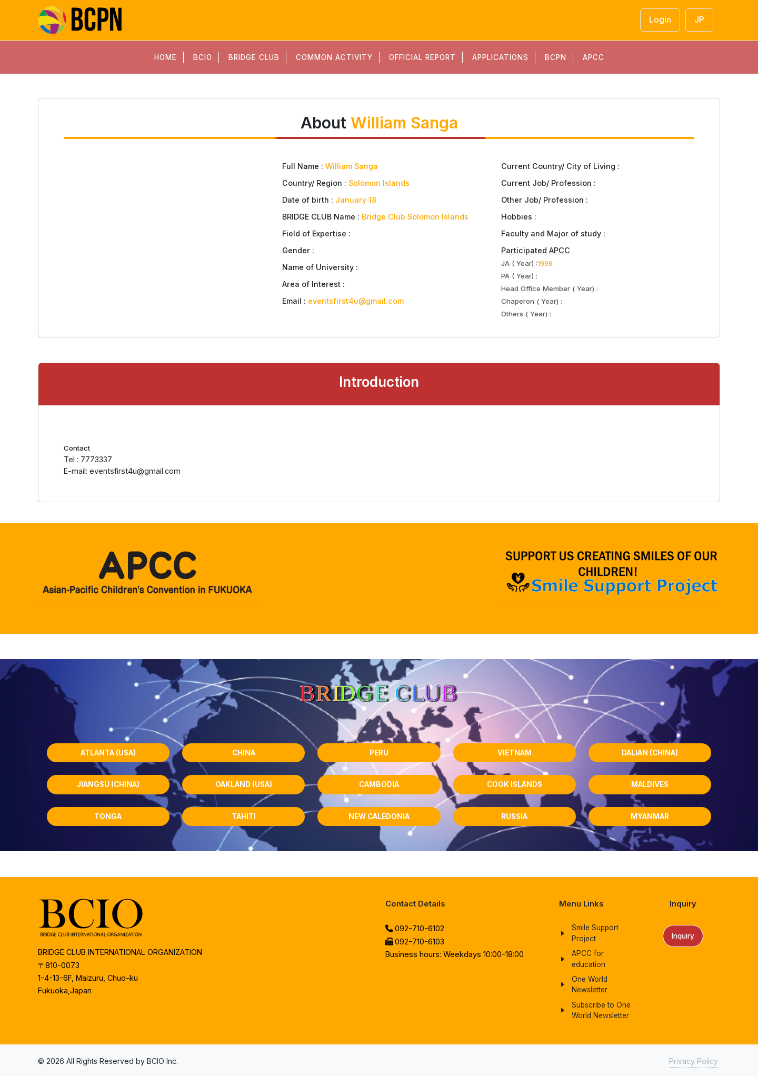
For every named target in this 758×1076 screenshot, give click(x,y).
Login (660, 19)
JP (699, 19)
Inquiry (683, 936)
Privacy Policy (693, 1061)
